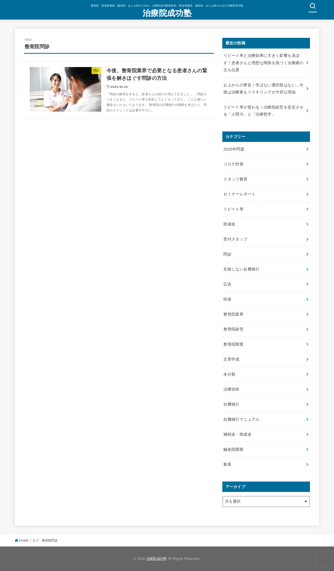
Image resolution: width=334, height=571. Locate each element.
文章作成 (231, 359)
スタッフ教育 (235, 179)
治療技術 (231, 389)
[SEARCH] (313, 8)
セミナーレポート (239, 194)
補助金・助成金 (237, 434)
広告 (227, 284)
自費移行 (231, 404)
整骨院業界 (233, 314)
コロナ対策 (233, 164)
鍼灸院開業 (233, 449)
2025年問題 (233, 149)
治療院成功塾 (167, 13)
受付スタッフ (235, 239)
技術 (227, 299)
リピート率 (233, 209)
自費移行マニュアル (241, 419)
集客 (227, 464)
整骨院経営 (233, 329)
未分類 (229, 374)
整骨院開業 (233, 344)
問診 (227, 254)
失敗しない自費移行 (241, 269)
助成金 (229, 224)
